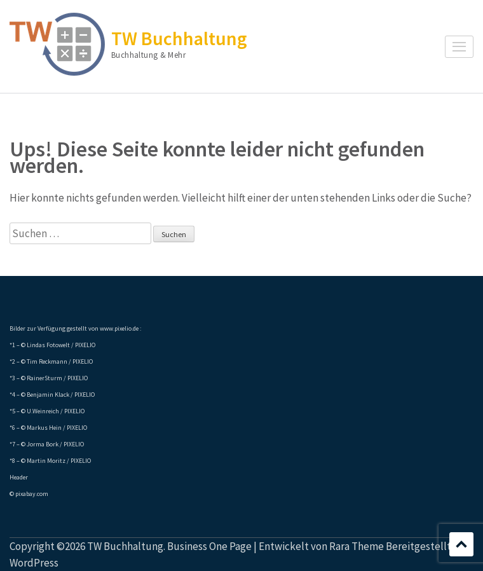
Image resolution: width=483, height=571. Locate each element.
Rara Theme (356, 546)
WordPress (34, 563)
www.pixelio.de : (120, 328)
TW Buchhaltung (179, 38)
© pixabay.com (29, 494)
